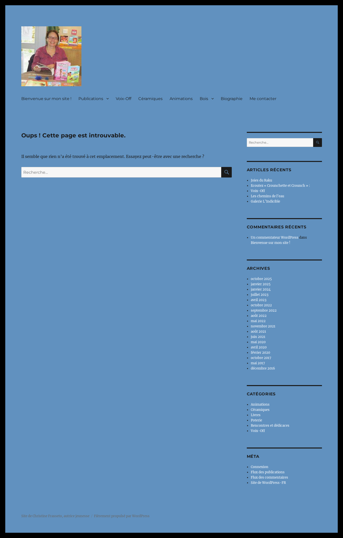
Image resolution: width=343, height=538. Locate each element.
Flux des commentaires (269, 477)
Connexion (259, 467)
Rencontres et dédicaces (270, 425)
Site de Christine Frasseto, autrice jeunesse (55, 516)
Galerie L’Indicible (265, 201)
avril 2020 (259, 347)
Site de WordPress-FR (268, 483)
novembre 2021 (263, 326)
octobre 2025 (261, 279)
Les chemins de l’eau (267, 196)
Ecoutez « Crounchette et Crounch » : (280, 186)
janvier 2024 (261, 289)
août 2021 (258, 331)
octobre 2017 (261, 358)
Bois (204, 98)
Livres (256, 415)
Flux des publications (268, 472)
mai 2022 (258, 321)
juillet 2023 (259, 295)
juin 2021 (258, 337)
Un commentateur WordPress (274, 237)
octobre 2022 (261, 305)
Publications (90, 98)
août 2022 (259, 316)
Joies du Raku (261, 180)
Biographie (232, 98)
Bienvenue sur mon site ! (46, 98)
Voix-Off (123, 98)
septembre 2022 (264, 310)
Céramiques (150, 98)
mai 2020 (258, 342)
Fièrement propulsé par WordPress (122, 516)
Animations (181, 98)
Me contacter (263, 98)
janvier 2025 (261, 284)
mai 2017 (258, 363)
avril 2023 (258, 300)
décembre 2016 (263, 368)
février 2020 (260, 352)
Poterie (256, 420)
